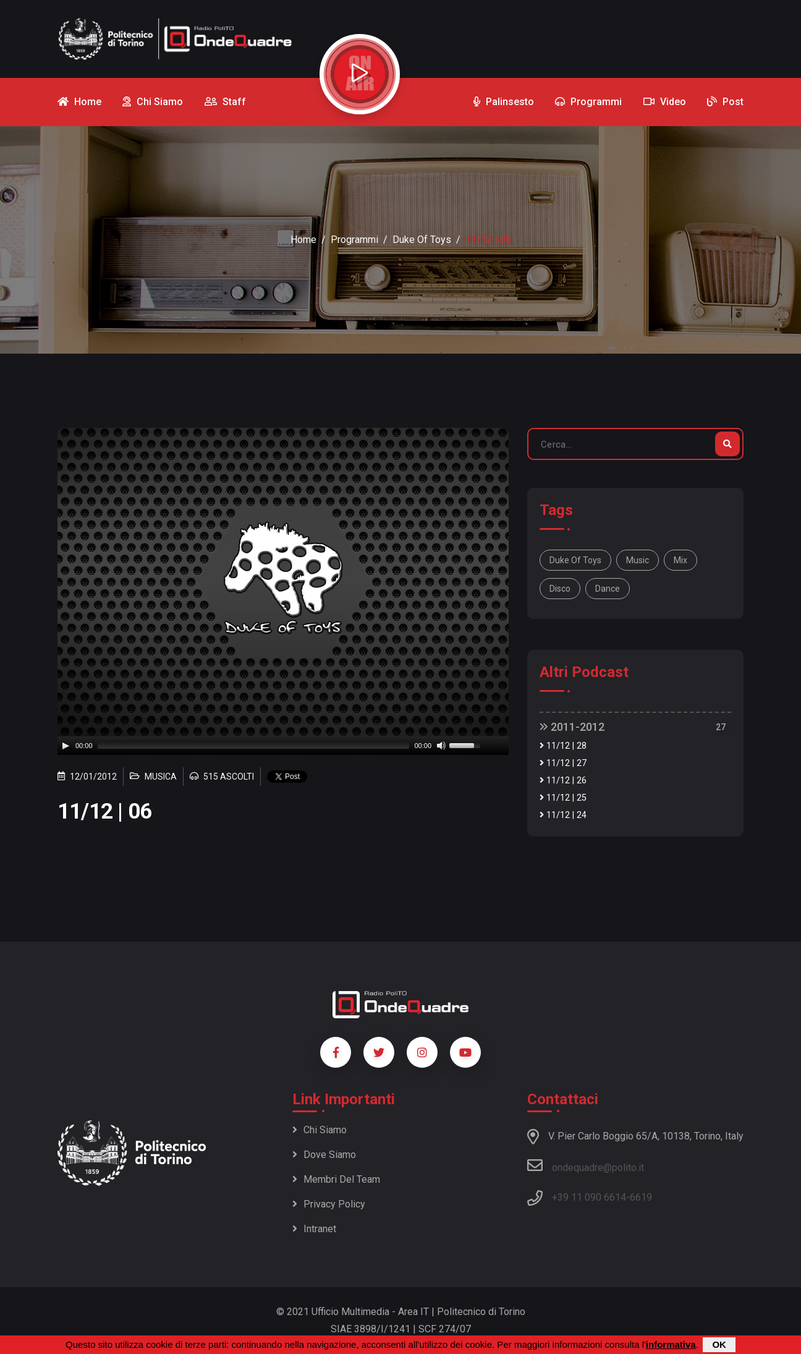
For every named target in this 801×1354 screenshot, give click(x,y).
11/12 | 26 (563, 780)
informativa (671, 1344)
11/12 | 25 (563, 798)
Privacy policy (328, 1204)
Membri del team (336, 1179)
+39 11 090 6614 (589, 1197)
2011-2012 (572, 726)
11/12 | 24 (563, 815)
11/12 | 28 (563, 746)
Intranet (314, 1229)
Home (303, 239)
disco (559, 589)
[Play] (65, 746)
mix (680, 560)
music (637, 560)
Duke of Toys (421, 239)
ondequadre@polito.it (585, 1165)
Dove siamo (324, 1154)
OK (719, 1344)
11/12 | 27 (563, 763)
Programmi (354, 239)
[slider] (254, 746)
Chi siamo (319, 1130)
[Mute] (441, 746)
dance (607, 589)
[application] (283, 745)
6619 (641, 1197)
